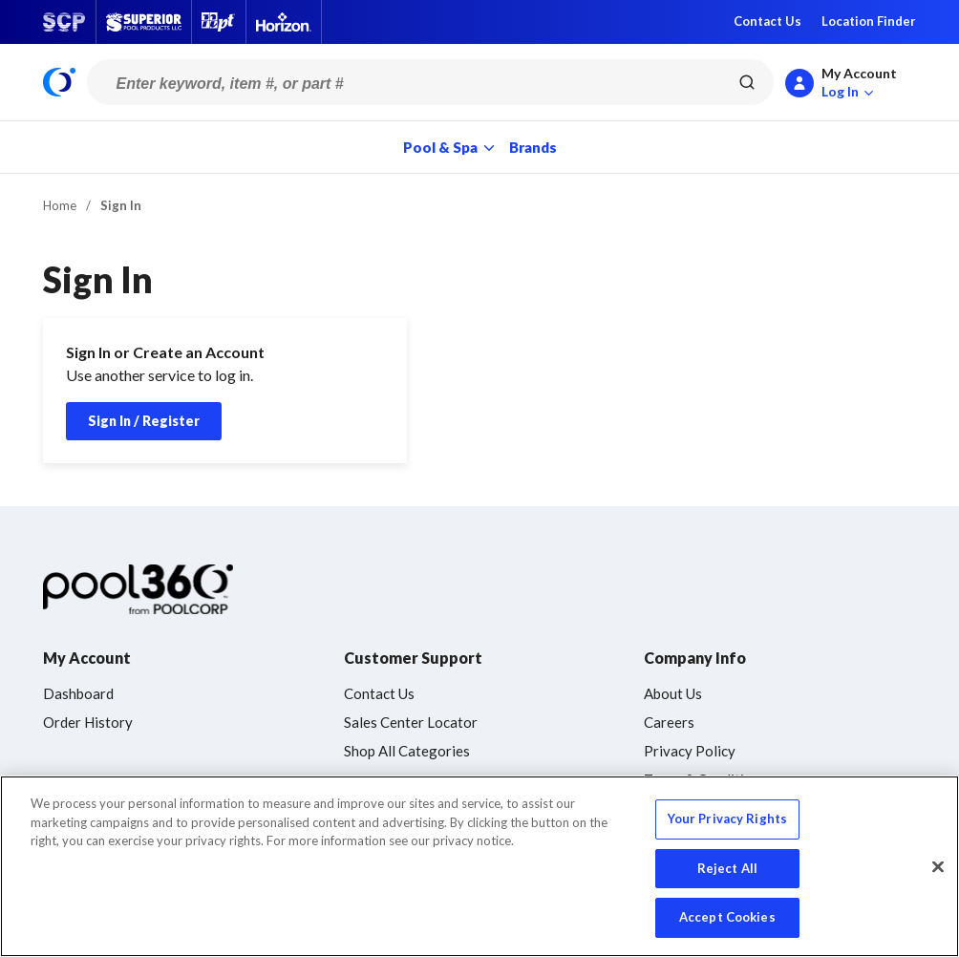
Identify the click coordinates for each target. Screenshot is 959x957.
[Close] (938, 867)
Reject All (727, 868)
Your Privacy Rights (727, 818)
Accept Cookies (727, 917)
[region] (479, 866)
